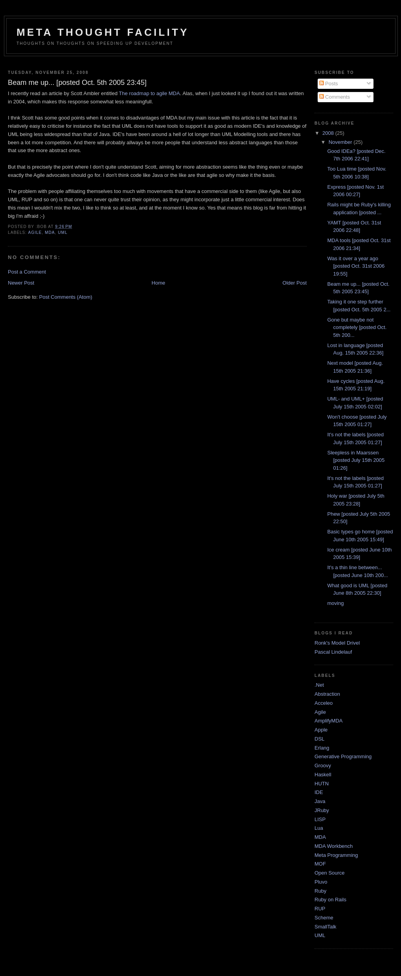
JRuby (322, 810)
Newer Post (21, 283)
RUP (320, 909)
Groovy (323, 765)
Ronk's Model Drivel (337, 643)
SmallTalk (326, 927)
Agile (35, 232)
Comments (334, 97)
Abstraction (327, 694)
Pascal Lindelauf (333, 652)
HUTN (322, 784)
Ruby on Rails (330, 899)
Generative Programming (343, 756)
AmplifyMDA (329, 721)
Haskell (323, 774)
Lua (319, 828)
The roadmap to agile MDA (149, 93)
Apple (321, 730)
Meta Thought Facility (103, 32)
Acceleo (324, 703)
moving (335, 603)
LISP (320, 819)
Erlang (322, 748)
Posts (328, 83)
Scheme (324, 918)
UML (62, 232)
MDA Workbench (334, 846)
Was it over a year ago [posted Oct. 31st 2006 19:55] (355, 266)
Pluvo (321, 882)
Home (159, 283)
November (341, 142)
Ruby (320, 891)
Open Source (330, 873)
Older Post (295, 283)
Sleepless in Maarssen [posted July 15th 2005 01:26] (355, 460)
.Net (319, 685)
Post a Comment (27, 272)
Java (320, 801)
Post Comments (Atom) (65, 297)
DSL (319, 739)
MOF (320, 864)
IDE (319, 792)
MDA (50, 232)
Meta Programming (336, 855)
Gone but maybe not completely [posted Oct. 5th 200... (356, 327)
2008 (328, 133)
